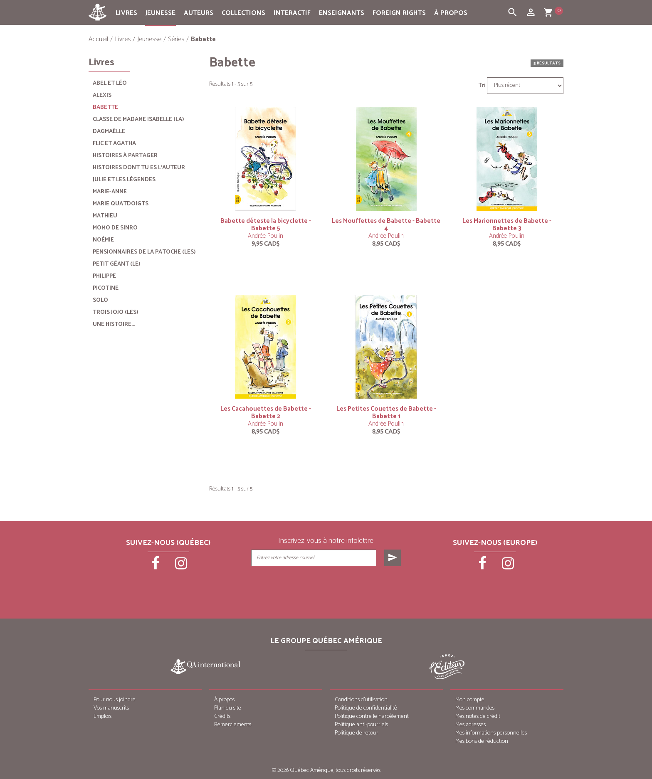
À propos (450, 13)
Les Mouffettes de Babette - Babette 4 (386, 225)
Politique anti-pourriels (361, 725)
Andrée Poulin (265, 236)
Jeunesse (160, 13)
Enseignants (341, 13)
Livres (126, 13)
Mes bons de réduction (481, 741)
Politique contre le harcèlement (372, 716)
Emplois (102, 716)
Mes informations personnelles (491, 733)
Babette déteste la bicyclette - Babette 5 (265, 225)
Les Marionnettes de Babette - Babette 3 (506, 225)
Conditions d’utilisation (361, 700)
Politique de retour (356, 733)
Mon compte (469, 700)
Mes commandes (474, 708)
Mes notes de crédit (477, 716)
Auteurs (198, 13)
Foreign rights (399, 13)
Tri (482, 85)
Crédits (222, 716)
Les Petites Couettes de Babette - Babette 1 (386, 413)
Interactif (292, 13)
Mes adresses (470, 725)
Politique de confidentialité (366, 708)
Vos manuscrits (111, 708)
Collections (243, 13)
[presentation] (326, 586)
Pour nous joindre (115, 700)
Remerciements (232, 725)
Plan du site (227, 708)
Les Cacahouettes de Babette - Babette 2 (265, 413)
